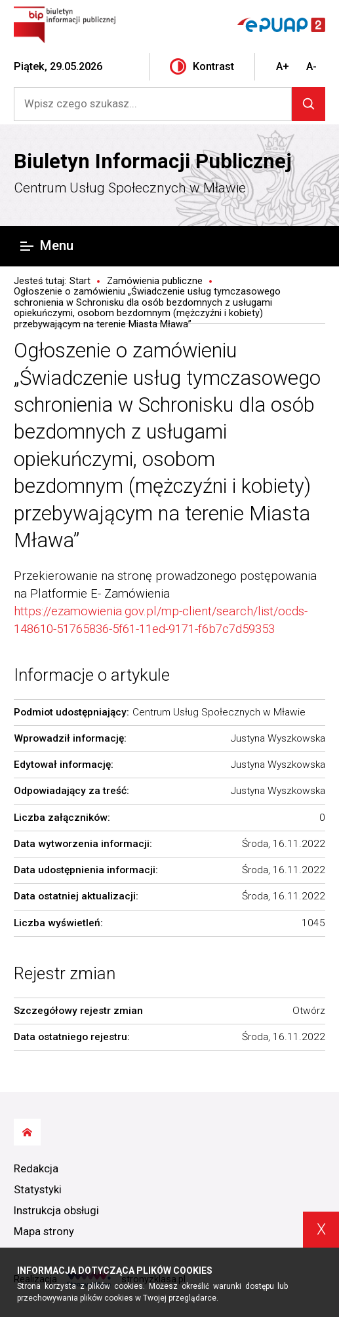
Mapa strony (44, 1231)
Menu (46, 245)
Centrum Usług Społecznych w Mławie (130, 188)
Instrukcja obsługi (56, 1210)
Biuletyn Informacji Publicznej (153, 161)
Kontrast (202, 66)
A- (311, 66)
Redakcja (36, 1169)
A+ (282, 66)
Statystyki (38, 1189)
